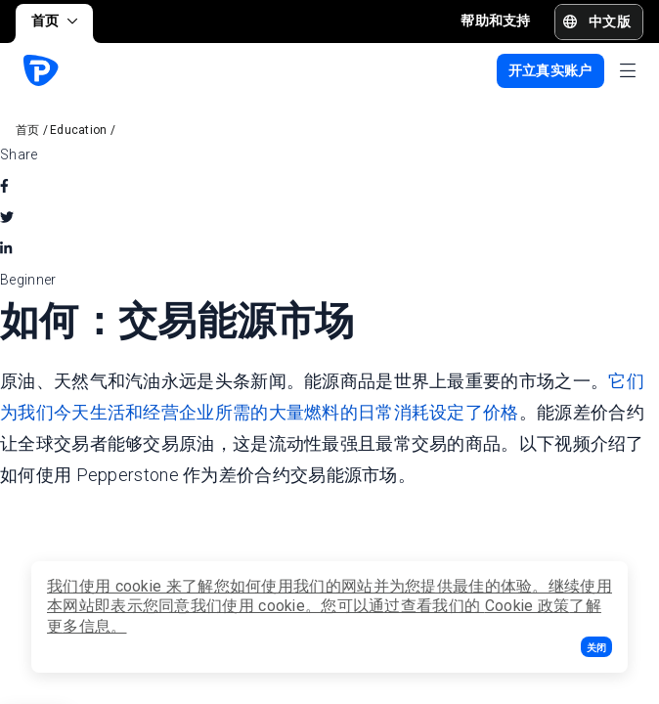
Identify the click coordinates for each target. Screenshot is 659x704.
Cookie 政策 (527, 605)
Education (79, 130)
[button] (596, 647)
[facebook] (4, 185)
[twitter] (7, 217)
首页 (54, 20)
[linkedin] (6, 248)
